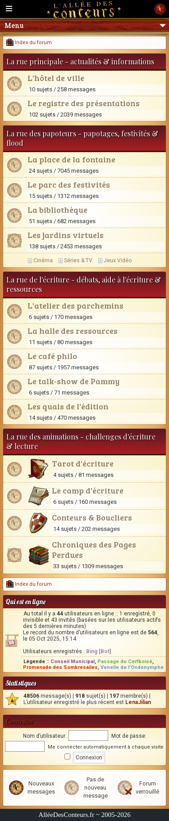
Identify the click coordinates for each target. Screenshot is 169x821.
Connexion (19, 721)
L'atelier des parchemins (75, 305)
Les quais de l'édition (68, 406)
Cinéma (43, 260)
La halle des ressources (72, 330)
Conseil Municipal (72, 661)
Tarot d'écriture (83, 463)
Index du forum (29, 42)
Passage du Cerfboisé (124, 661)
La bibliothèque (57, 209)
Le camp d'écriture (87, 490)
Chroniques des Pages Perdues (94, 549)
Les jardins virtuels (65, 234)
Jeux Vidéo (118, 260)
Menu (85, 25)
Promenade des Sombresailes (60, 667)
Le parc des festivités (68, 184)
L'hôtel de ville (55, 77)
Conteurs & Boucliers (92, 517)
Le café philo (52, 355)
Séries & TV (78, 260)
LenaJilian (138, 702)
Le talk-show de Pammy (73, 381)
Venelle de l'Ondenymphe (132, 667)
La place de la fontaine (71, 159)
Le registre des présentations (83, 103)
